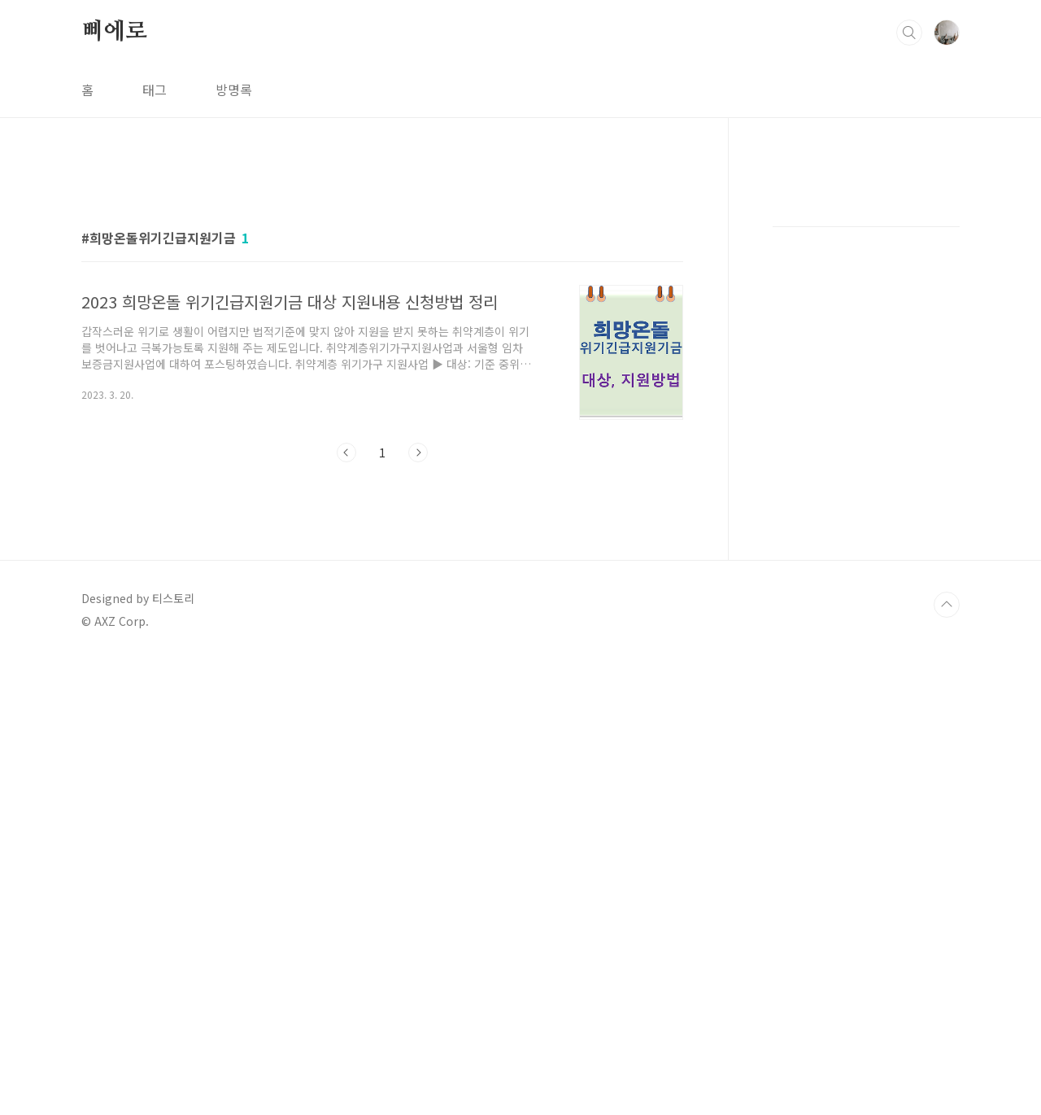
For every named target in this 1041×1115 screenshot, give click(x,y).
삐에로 (113, 31)
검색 (909, 32)
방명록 (234, 89)
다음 (418, 908)
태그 (154, 89)
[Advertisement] (520, 232)
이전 (346, 908)
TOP (947, 1060)
